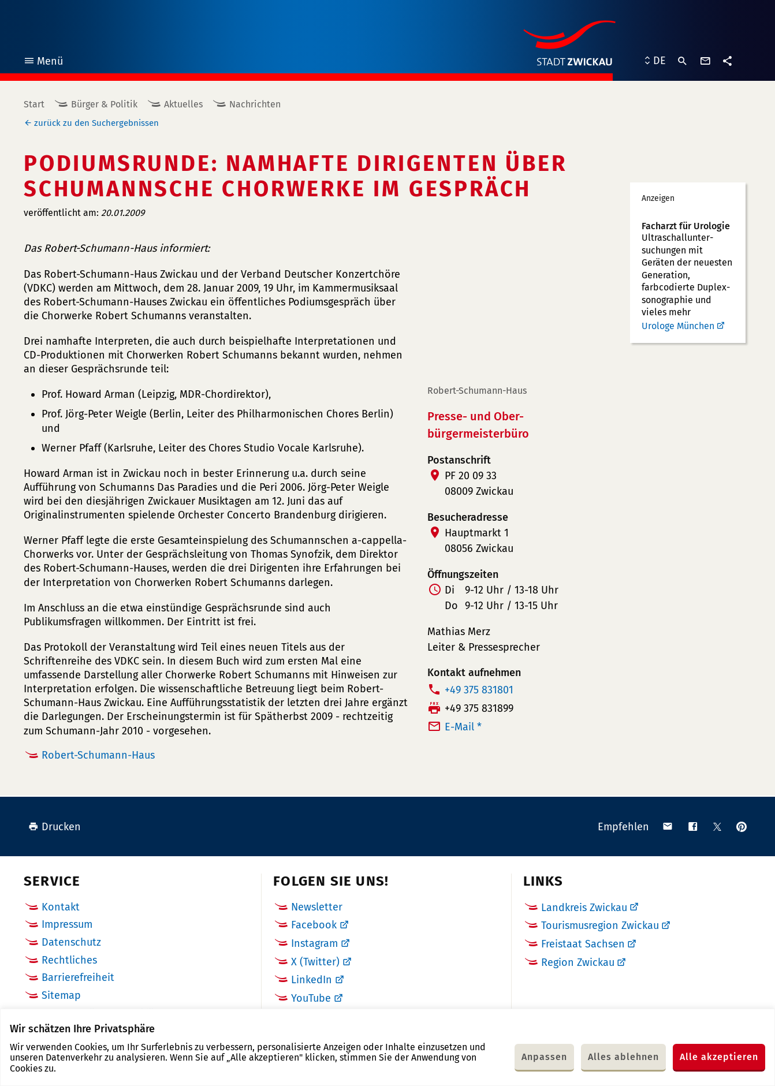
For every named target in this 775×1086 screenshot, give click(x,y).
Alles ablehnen (623, 1056)
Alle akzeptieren (719, 1056)
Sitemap (61, 995)
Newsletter (316, 907)
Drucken (54, 826)
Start (34, 104)
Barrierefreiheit (78, 977)
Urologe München (678, 325)
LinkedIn (311, 979)
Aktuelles (183, 104)
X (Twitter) (315, 962)
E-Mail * (463, 727)
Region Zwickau (577, 962)
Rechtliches (69, 960)
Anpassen (544, 1056)
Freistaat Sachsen (583, 944)
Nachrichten (255, 104)
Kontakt (61, 907)
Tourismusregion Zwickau (600, 925)
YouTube (311, 998)
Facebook (314, 925)
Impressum (67, 924)
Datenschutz (71, 942)
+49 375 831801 (479, 690)
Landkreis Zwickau (584, 907)
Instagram (314, 943)
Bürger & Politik (104, 104)
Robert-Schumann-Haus (98, 755)
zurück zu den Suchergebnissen (96, 123)
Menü (43, 62)
